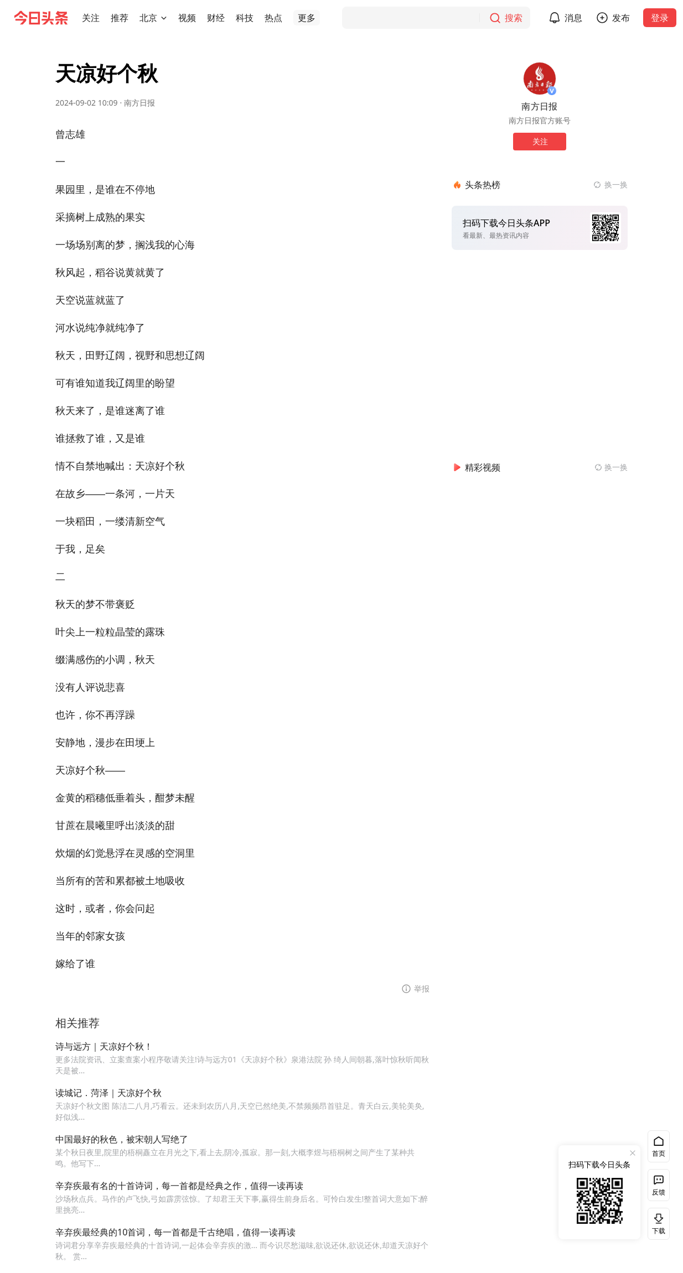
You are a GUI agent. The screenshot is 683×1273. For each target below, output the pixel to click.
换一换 (616, 184)
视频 (187, 18)
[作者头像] (539, 78)
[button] (91, 17)
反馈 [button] (658, 1192)
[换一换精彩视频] (611, 467)
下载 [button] (656, 1223)
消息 (573, 17)
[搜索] (436, 18)
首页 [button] (658, 1153)
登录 (660, 18)
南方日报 (139, 102)
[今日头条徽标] (41, 17)
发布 (621, 17)
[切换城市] (164, 17)
